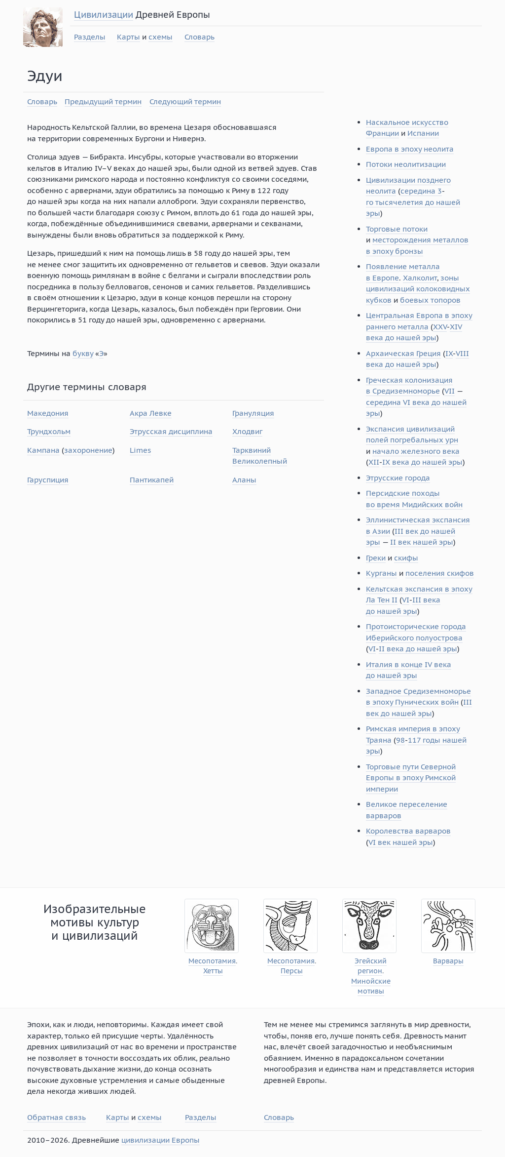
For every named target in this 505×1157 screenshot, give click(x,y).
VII (449, 391)
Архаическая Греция (403, 353)
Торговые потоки (397, 229)
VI (405, 599)
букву (82, 353)
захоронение (88, 450)
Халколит (420, 277)
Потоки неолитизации (406, 164)
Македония (48, 413)
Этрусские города (398, 477)
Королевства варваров (408, 831)
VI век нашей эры (400, 842)
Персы (292, 971)
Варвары (448, 961)
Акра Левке (151, 413)
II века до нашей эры (418, 648)
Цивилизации (103, 14)
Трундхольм (49, 431)
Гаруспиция (48, 479)
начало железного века (416, 451)
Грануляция (253, 413)
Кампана (43, 450)
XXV (440, 326)
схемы (160, 36)
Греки (376, 557)
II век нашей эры (421, 542)
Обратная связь (56, 1117)
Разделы (90, 36)
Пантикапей (152, 479)
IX (449, 353)
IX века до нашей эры (422, 462)
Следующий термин (185, 101)
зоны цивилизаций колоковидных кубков (418, 289)
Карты (128, 36)
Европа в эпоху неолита (410, 149)
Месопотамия (212, 961)
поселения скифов (439, 573)
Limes (140, 450)
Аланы (244, 479)
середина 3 (421, 191)
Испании (423, 133)
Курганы (381, 573)
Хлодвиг (247, 431)
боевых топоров (430, 300)
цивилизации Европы (160, 1140)
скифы (406, 557)
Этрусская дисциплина (171, 431)
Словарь (199, 36)
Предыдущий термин (103, 101)
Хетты (213, 971)
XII (373, 462)
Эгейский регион (371, 966)
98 (400, 740)
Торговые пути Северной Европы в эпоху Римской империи (411, 778)
